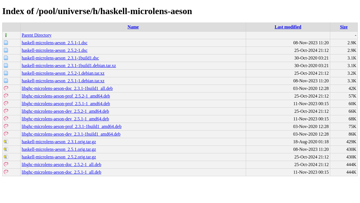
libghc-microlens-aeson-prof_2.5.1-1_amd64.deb (66, 103)
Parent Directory (36, 35)
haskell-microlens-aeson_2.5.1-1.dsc (54, 42)
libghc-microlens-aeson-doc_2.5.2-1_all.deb (61, 164)
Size (344, 27)
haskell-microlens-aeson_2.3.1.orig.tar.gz (59, 141)
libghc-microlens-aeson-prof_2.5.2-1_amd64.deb (66, 96)
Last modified (288, 27)
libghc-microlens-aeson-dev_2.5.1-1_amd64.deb (65, 118)
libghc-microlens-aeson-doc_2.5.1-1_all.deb (61, 172)
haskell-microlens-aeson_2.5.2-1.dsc (54, 50)
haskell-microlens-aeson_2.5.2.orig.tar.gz (59, 157)
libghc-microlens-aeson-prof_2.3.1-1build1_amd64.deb (72, 126)
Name (133, 27)
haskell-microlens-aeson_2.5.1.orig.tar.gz (59, 149)
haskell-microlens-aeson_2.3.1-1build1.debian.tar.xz (69, 65)
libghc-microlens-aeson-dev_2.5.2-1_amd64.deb (65, 111)
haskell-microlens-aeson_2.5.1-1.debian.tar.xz (63, 80)
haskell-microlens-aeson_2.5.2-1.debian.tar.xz (63, 73)
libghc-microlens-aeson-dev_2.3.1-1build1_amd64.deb (71, 134)
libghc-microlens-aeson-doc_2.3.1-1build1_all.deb (67, 88)
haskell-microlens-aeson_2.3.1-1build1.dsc (60, 58)
